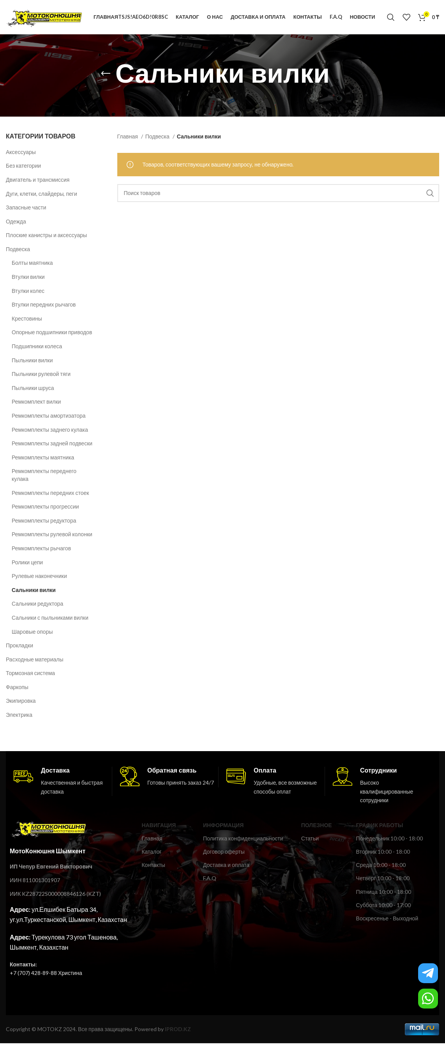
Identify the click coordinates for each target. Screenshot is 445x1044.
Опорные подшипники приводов (52, 333)
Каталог (151, 852)
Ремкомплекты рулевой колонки (52, 535)
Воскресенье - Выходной (387, 919)
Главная (128, 137)
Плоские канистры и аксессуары (46, 236)
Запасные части (26, 208)
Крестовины (27, 319)
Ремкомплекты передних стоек (50, 493)
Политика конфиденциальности (243, 839)
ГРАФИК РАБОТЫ (379, 825)
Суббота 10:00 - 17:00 (383, 905)
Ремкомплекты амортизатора (49, 416)
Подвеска (18, 249)
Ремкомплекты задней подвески (52, 444)
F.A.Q (209, 879)
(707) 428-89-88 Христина (49, 973)
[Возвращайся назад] (105, 74)
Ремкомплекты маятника (43, 458)
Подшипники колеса (37, 347)
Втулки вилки (28, 277)
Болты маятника (32, 264)
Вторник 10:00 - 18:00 (383, 852)
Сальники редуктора (37, 604)
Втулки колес (28, 291)
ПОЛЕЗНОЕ (316, 825)
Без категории (23, 166)
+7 (13, 973)
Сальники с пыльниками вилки (50, 618)
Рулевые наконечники (39, 576)
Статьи (310, 839)
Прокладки (19, 646)
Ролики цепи (27, 563)
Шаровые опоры (32, 632)
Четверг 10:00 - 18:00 (383, 879)
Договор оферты (224, 852)
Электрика (19, 715)
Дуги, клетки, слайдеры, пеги (41, 194)
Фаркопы (17, 687)
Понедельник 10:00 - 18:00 (389, 839)
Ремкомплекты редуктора (44, 521)
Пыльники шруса (33, 388)
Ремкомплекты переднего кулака (44, 476)
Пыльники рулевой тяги (41, 374)
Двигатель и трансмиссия (37, 180)
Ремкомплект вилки (36, 402)
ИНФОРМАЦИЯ (223, 825)
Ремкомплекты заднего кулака (50, 430)
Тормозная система (30, 674)
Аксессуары (21, 152)
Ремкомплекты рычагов (41, 549)
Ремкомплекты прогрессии (45, 507)
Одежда (16, 222)
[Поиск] (391, 17)
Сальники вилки (34, 590)
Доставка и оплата (226, 865)
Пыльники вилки (32, 361)
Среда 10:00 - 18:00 (381, 865)
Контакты (153, 865)
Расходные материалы (35, 660)
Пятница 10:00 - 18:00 (383, 892)
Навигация (158, 825)
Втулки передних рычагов (44, 305)
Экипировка (21, 701)
